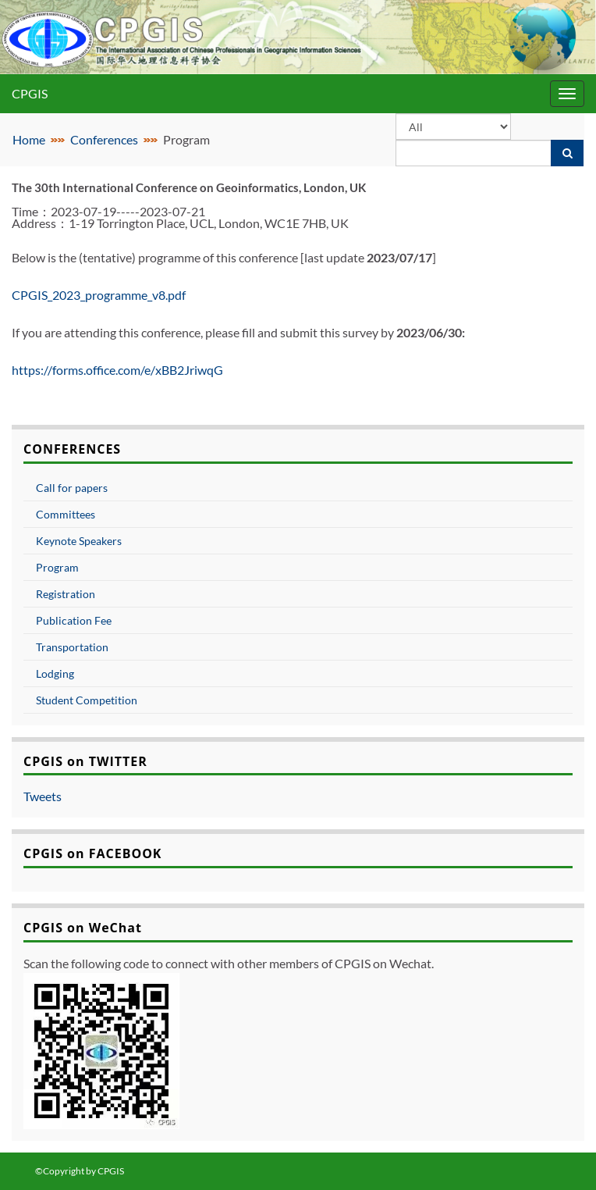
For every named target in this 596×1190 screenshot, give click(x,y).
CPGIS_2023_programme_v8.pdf (99, 294)
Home (28, 139)
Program (57, 567)
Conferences (104, 139)
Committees (65, 514)
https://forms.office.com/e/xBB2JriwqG (117, 369)
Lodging (55, 673)
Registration (65, 593)
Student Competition (86, 700)
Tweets (42, 796)
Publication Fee (74, 620)
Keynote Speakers (79, 540)
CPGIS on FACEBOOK (92, 853)
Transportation (72, 647)
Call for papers (72, 487)
